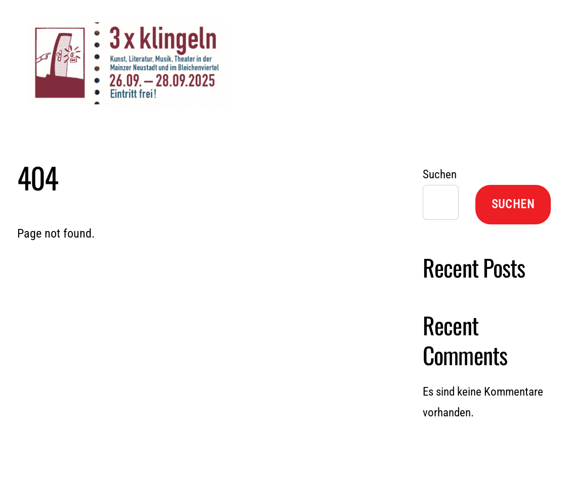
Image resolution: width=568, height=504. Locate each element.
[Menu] (513, 20)
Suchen (440, 174)
